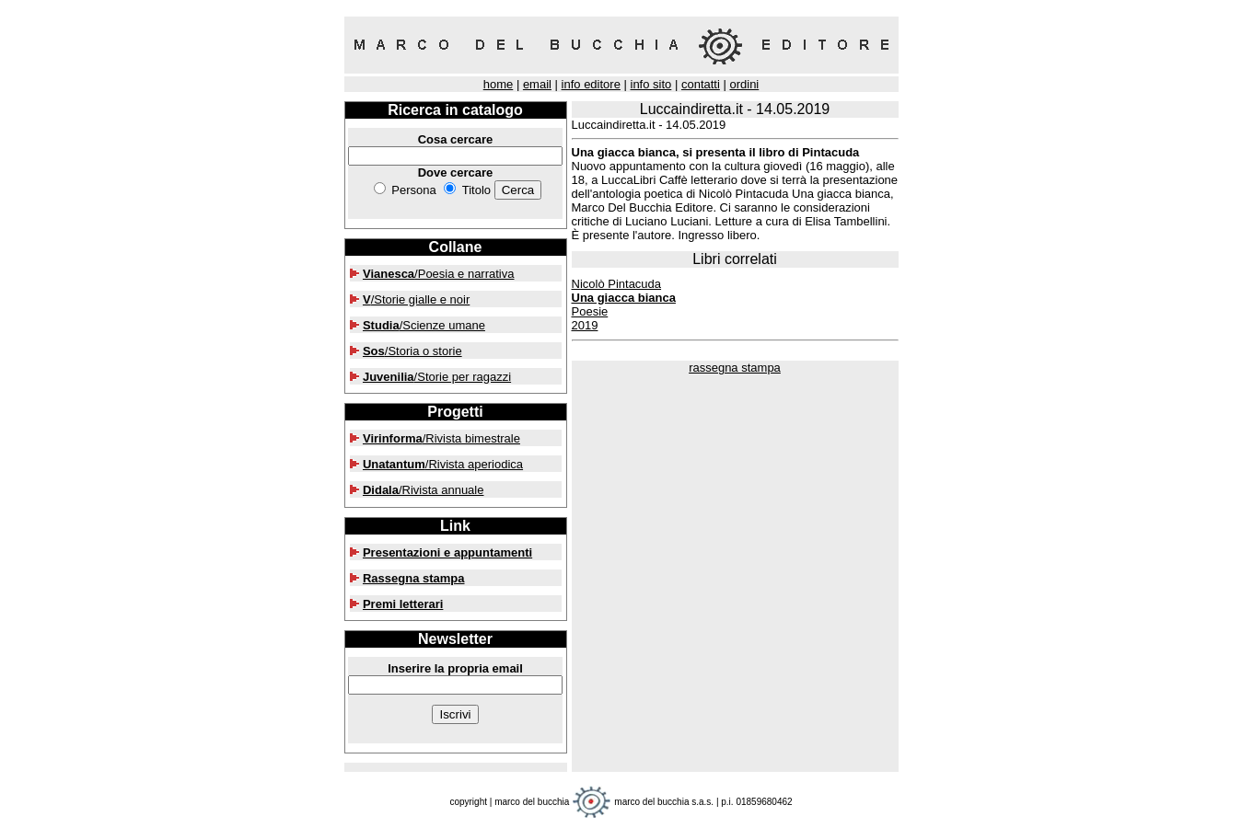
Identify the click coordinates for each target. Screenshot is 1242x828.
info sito (651, 84)
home (498, 84)
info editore (591, 84)
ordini (744, 84)
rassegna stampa (735, 367)
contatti (700, 84)
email (537, 84)
